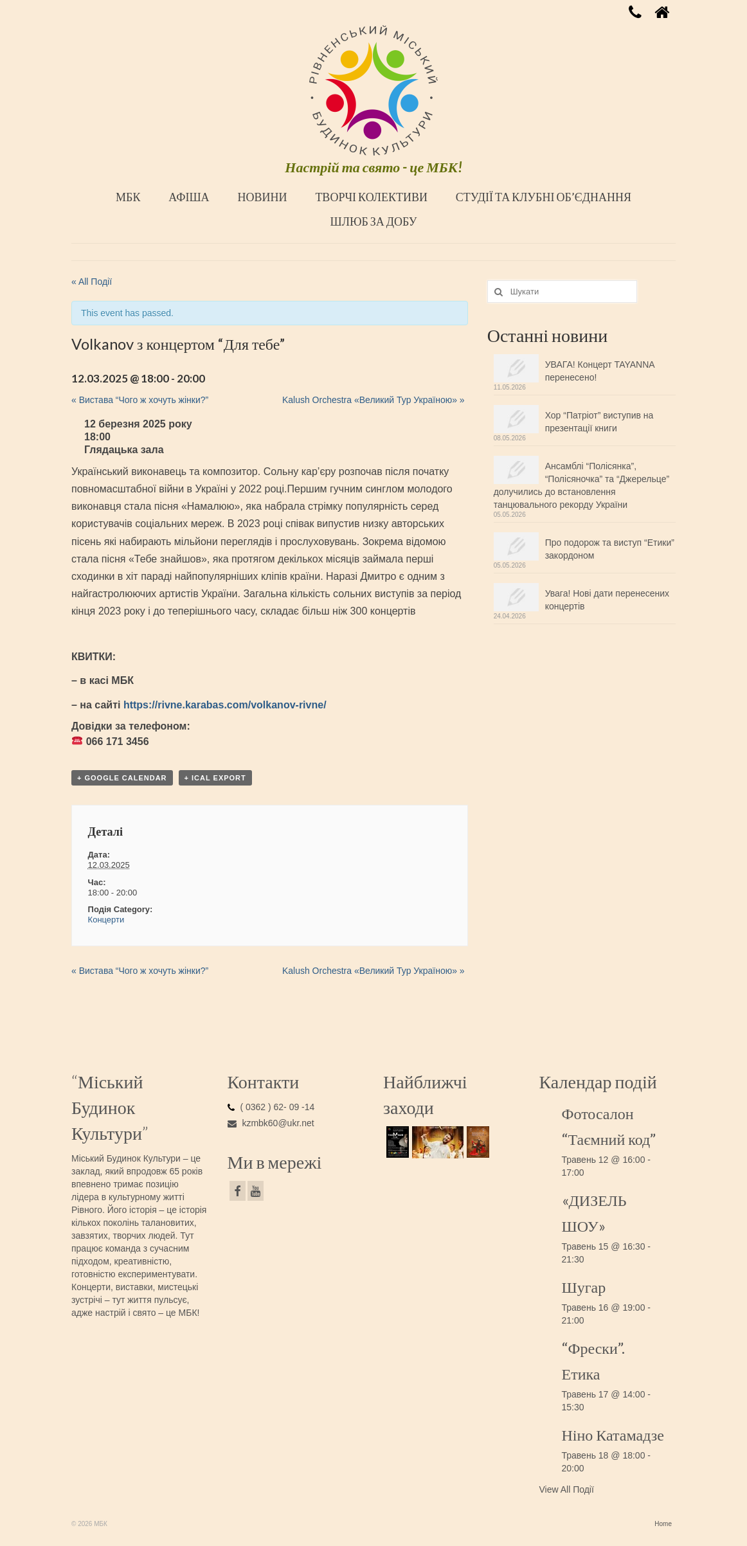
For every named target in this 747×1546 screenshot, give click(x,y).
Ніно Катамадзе (613, 1434)
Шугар (584, 1286)
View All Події (566, 1489)
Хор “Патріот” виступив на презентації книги (599, 421)
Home (663, 1523)
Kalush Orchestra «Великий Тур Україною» (373, 400)
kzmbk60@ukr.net (271, 1123)
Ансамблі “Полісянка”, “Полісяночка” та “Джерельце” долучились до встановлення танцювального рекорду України (581, 485)
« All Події (91, 281)
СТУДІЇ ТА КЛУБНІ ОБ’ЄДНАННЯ (543, 197)
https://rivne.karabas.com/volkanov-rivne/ (225, 704)
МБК (128, 197)
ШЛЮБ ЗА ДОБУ (373, 221)
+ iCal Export (215, 778)
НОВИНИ (262, 197)
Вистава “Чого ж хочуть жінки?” (139, 400)
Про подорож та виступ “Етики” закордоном (609, 549)
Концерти (106, 919)
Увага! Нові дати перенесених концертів (607, 599)
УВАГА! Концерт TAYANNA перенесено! (599, 370)
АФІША (188, 197)
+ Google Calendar (122, 778)
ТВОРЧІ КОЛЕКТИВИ (371, 197)
